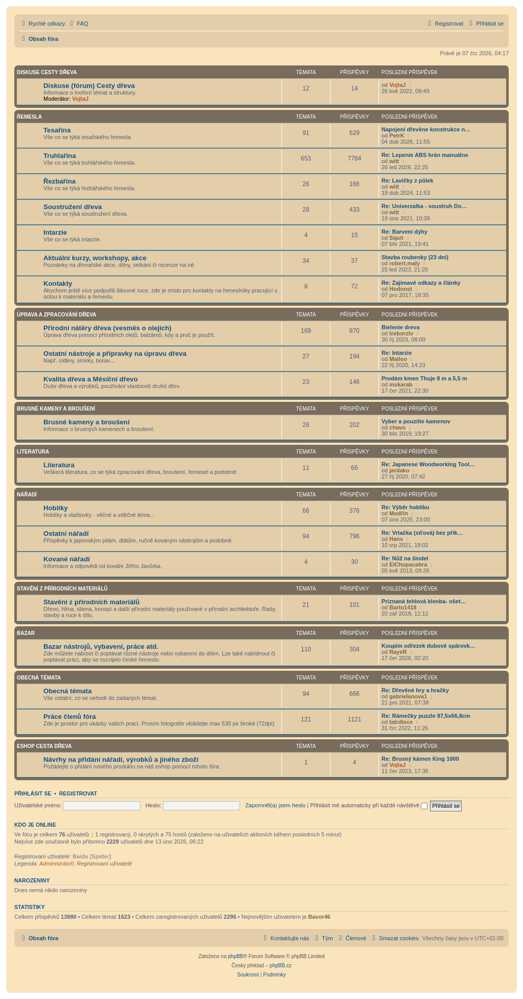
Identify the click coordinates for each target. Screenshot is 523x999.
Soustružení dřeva (72, 207)
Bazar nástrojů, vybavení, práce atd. (100, 646)
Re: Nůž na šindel (405, 558)
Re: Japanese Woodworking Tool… (428, 464)
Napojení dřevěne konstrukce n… (426, 129)
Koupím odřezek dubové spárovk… (429, 646)
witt (394, 161)
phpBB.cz (281, 965)
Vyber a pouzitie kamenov (416, 421)
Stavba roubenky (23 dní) (415, 257)
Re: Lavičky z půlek (408, 180)
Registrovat (78, 793)
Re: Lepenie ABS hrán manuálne (425, 155)
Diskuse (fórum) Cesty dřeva (89, 85)
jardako (399, 470)
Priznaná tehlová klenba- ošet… (424, 601)
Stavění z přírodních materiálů (62, 589)
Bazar (26, 633)
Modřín (398, 513)
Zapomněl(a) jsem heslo (275, 805)
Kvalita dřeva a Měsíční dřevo (90, 379)
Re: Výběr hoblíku (406, 507)
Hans (396, 539)
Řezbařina (59, 181)
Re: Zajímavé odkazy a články (421, 283)
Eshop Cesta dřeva (44, 746)
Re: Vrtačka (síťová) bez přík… (422, 533)
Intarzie (55, 232)
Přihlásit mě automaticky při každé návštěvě (368, 805)
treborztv (401, 333)
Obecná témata (39, 677)
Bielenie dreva (401, 327)
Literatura (33, 452)
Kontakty (57, 283)
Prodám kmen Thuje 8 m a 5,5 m (424, 378)
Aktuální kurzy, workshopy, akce (95, 258)
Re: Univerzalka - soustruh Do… (424, 206)
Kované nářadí (66, 559)
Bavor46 (319, 917)
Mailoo (398, 359)
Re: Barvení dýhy (404, 232)
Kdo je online (35, 825)
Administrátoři (56, 863)
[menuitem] (78, 23)
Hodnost (400, 289)
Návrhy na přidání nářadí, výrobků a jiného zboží (120, 759)
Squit (396, 238)
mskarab (400, 384)
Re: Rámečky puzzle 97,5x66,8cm (426, 716)
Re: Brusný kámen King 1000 (420, 759)
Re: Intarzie (397, 353)
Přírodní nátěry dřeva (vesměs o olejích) (107, 328)
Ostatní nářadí (66, 533)
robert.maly (404, 263)
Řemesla (29, 117)
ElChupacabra (408, 564)
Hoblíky (55, 508)
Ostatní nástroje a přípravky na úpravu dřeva (114, 353)
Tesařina (56, 130)
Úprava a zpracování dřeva (57, 314)
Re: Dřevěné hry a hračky (415, 690)
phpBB (235, 956)
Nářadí (27, 494)
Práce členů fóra (69, 716)
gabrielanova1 (408, 696)
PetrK (396, 135)
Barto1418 (402, 607)
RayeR (398, 652)
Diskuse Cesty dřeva (47, 72)
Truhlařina (59, 156)
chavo (397, 427)
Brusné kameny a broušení (56, 409)
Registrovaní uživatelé (104, 863)
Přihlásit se (32, 793)
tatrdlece (401, 722)
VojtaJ (80, 99)
